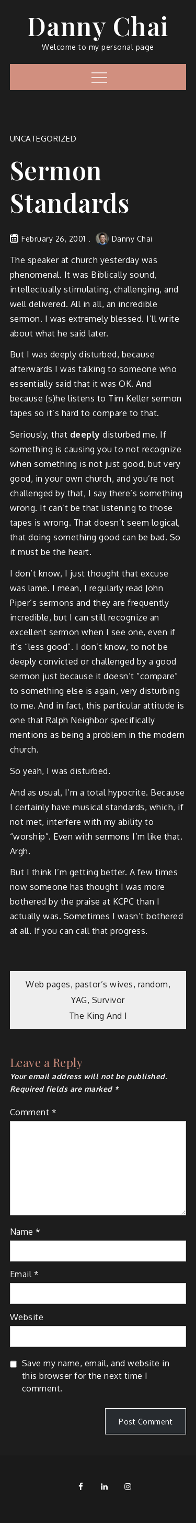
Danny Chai (98, 25)
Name (25, 1231)
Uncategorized (43, 139)
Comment (33, 1112)
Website (27, 1317)
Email (24, 1274)
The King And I (98, 1015)
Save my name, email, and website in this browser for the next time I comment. (96, 1376)
